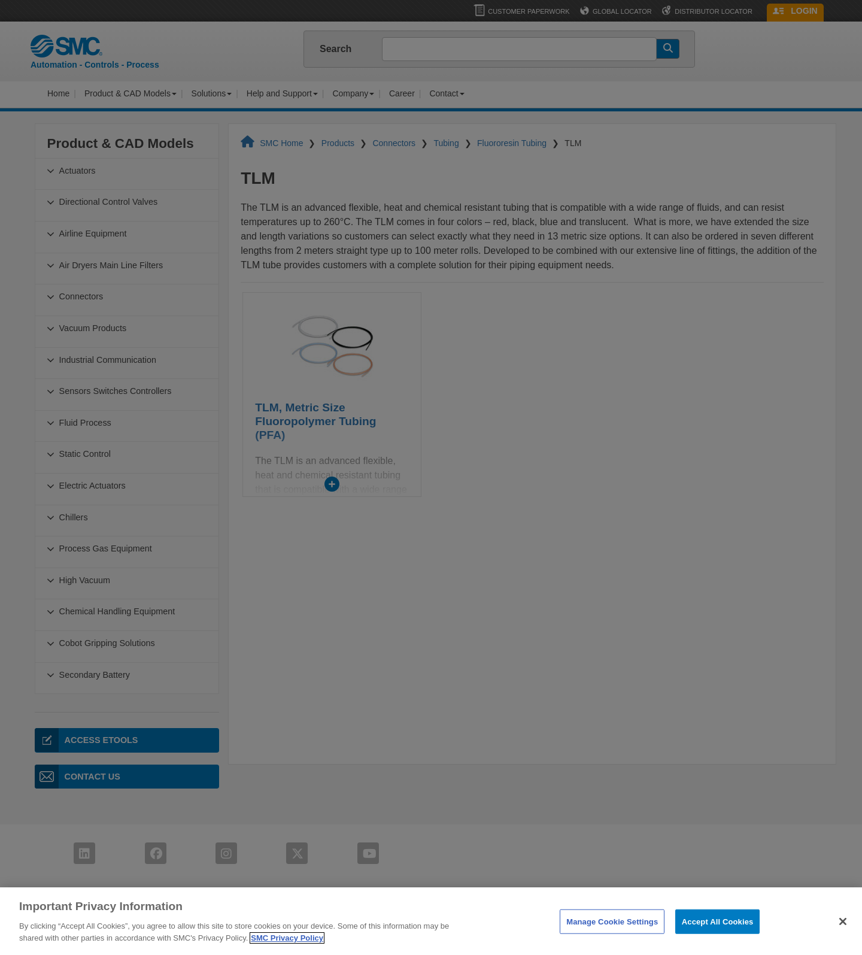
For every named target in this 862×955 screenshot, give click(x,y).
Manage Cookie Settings (612, 933)
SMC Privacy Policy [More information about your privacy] (287, 949)
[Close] (843, 933)
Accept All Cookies (718, 933)
